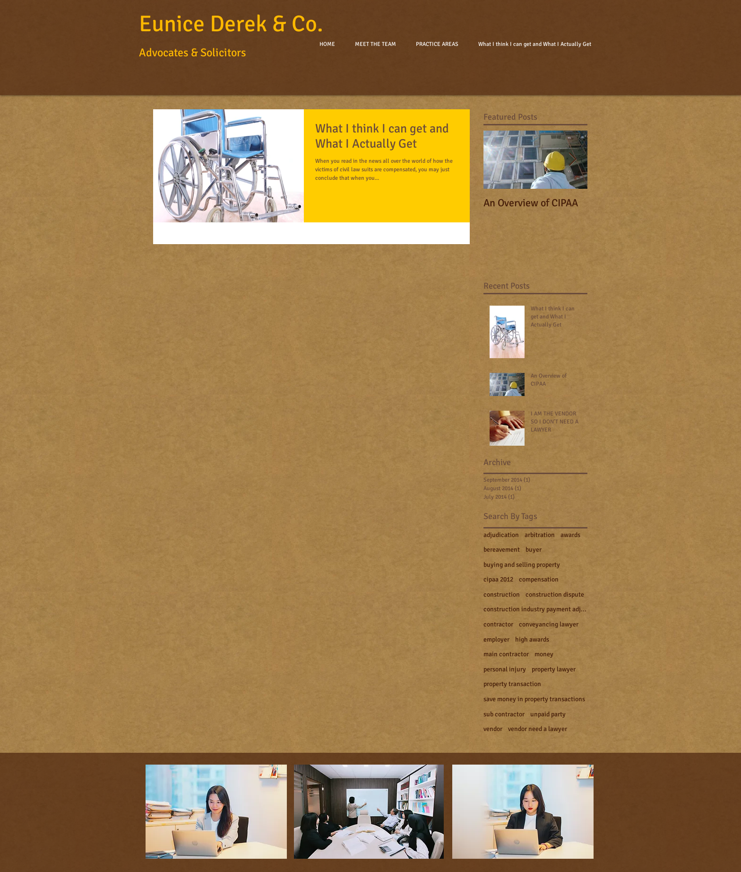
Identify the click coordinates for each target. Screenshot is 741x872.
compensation (539, 579)
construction (501, 594)
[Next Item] (572, 159)
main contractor (506, 654)
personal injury (504, 669)
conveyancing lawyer (548, 624)
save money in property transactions (534, 699)
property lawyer (554, 669)
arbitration (540, 535)
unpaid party (548, 714)
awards (570, 535)
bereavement (501, 550)
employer (496, 639)
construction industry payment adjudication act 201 (535, 609)
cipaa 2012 (498, 579)
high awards (532, 639)
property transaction (512, 684)
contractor (498, 624)
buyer (534, 550)
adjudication (501, 535)
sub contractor (504, 714)
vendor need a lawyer (537, 729)
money (543, 654)
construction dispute (555, 594)
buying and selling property (521, 565)
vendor (492, 729)
